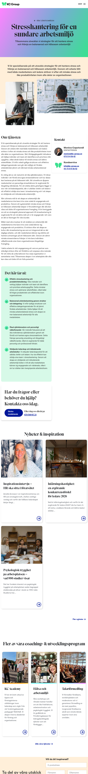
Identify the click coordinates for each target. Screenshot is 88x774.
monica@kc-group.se (73, 154)
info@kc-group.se (71, 166)
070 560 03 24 (30, 415)
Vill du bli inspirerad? (57, 759)
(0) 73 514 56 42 (70, 169)
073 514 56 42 (70, 156)
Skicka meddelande (13, 412)
